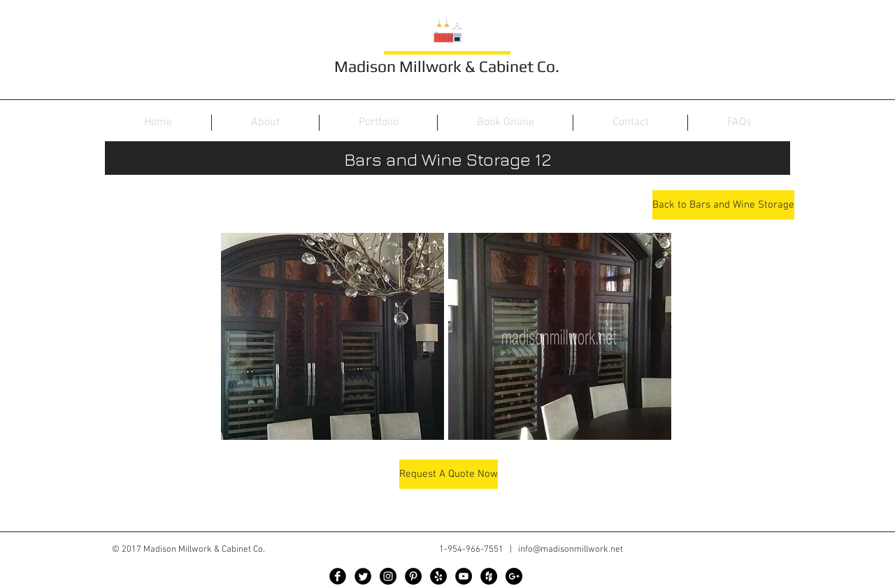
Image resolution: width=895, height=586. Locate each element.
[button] (332, 336)
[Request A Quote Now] (448, 474)
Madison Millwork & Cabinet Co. (446, 66)
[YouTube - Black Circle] (463, 576)
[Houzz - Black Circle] (488, 576)
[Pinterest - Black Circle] (413, 576)
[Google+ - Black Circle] (514, 576)
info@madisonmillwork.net (570, 549)
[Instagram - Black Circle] (388, 576)
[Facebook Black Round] (337, 576)
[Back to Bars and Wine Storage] (723, 205)
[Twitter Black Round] (363, 576)
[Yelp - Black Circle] (438, 576)
